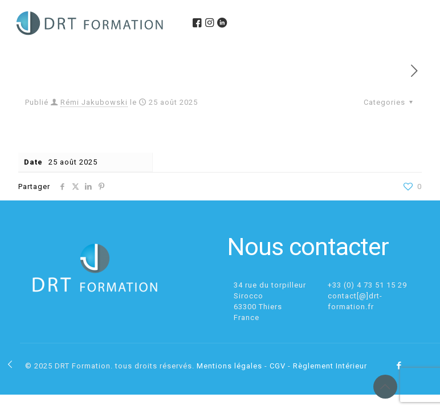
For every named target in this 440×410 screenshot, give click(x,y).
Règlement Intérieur (330, 366)
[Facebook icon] (399, 365)
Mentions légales (229, 366)
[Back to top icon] (385, 387)
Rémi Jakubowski (94, 102)
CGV (278, 366)
